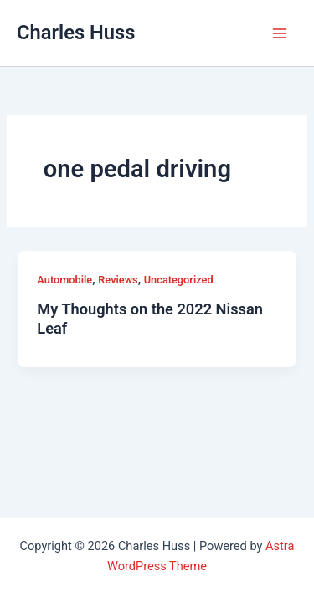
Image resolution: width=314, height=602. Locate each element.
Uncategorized (179, 279)
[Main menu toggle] (279, 33)
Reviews (117, 279)
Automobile (64, 279)
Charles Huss (76, 32)
